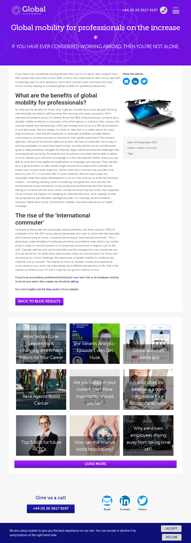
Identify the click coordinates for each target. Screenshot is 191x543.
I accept (171, 528)
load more (95, 464)
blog (48, 289)
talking (74, 281)
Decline (172, 537)
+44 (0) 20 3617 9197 (51, 510)
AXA (17, 77)
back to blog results (39, 301)
